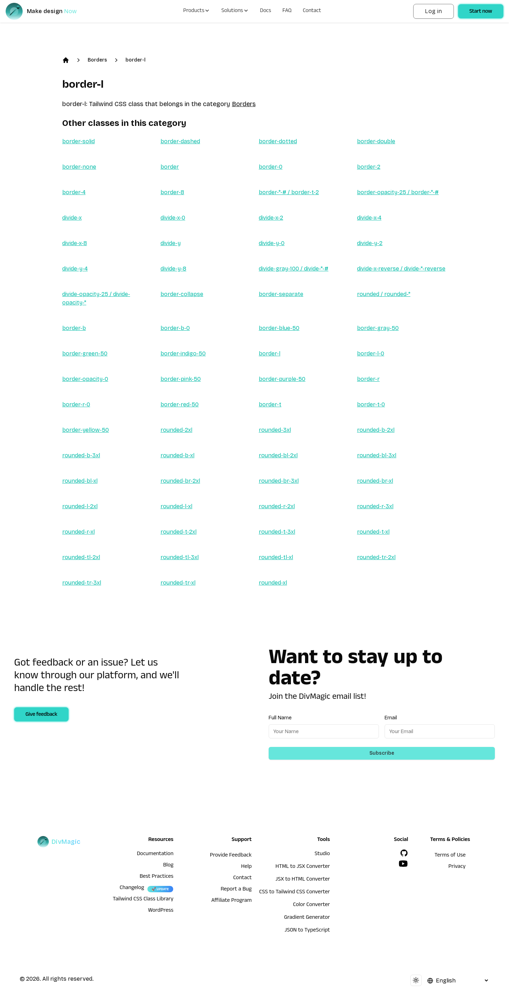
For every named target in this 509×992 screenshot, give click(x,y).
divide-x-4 (369, 217)
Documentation (155, 854)
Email (391, 718)
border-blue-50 (279, 328)
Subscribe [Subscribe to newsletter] (381, 753)
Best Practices (157, 877)
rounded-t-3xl (277, 531)
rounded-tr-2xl (376, 557)
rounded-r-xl (78, 531)
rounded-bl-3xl (376, 455)
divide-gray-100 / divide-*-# (293, 268)
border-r (368, 379)
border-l (135, 60)
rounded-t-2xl (178, 531)
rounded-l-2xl (80, 506)
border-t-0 (371, 404)
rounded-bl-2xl (278, 455)
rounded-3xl (275, 430)
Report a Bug (236, 890)
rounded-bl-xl (80, 480)
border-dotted (278, 141)
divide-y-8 (173, 268)
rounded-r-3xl (375, 506)
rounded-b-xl (177, 455)
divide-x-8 (74, 243)
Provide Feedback (231, 856)
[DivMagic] (48, 11)
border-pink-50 (180, 379)
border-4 (74, 192)
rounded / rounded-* (383, 294)
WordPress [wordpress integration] (161, 911)
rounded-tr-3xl (81, 582)
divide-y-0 (272, 243)
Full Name (280, 718)
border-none (79, 166)
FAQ (287, 11)
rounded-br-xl (375, 480)
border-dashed (180, 141)
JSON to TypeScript (307, 931)
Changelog (131, 888)
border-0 (270, 166)
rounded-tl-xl (276, 557)
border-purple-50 (282, 379)
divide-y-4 (75, 268)
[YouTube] (403, 864)
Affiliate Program (231, 901)
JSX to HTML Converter (302, 880)
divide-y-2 (369, 243)
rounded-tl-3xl (179, 557)
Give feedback (41, 715)
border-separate (281, 294)
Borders (97, 60)
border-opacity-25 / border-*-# (398, 192)
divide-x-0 (172, 217)
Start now (480, 12)
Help (246, 867)
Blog (168, 866)
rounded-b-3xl (81, 455)
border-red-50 (179, 404)
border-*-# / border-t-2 (289, 192)
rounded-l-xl (176, 506)
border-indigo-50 (183, 353)
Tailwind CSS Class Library (143, 899)
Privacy (457, 867)
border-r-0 (76, 404)
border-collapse (181, 294)
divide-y (170, 243)
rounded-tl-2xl (81, 557)
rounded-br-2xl (180, 480)
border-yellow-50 (85, 430)
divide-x (72, 217)
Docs (265, 11)
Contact (312, 11)
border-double (376, 141)
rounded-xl (273, 582)
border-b (74, 328)
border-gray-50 (378, 328)
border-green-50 (84, 353)
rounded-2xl (176, 430)
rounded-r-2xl (277, 506)
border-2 (368, 166)
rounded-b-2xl (375, 430)
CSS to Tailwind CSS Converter (294, 892)
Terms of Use (450, 856)
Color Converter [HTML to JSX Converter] (311, 905)
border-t (270, 404)
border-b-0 (175, 328)
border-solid (78, 141)
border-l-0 (370, 353)
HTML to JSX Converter (302, 867)
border (169, 166)
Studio (322, 854)
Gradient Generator (307, 918)
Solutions (234, 11)
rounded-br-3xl (279, 480)
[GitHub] (404, 853)
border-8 (172, 192)
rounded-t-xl (373, 531)
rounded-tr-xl (177, 582)
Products (196, 11)
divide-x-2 (271, 217)
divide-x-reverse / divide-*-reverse (401, 268)
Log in (433, 11)
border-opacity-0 (85, 379)
